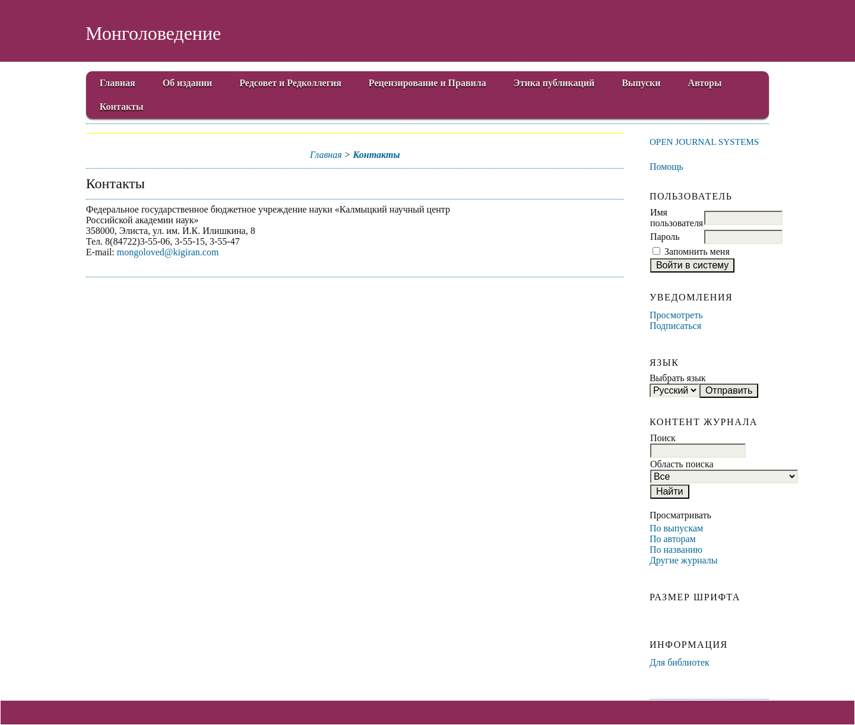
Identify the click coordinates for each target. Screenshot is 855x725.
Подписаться (675, 326)
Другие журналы (684, 560)
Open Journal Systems (704, 142)
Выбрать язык (678, 378)
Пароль (665, 237)
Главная (117, 83)
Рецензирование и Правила (427, 83)
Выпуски (641, 83)
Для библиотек (680, 662)
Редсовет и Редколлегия (290, 83)
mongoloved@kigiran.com (168, 252)
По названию (676, 549)
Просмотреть (676, 315)
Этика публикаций (554, 83)
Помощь (666, 167)
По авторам (673, 539)
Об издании (188, 83)
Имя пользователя (676, 217)
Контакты (122, 107)
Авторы (705, 83)
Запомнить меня (697, 251)
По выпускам (676, 528)
